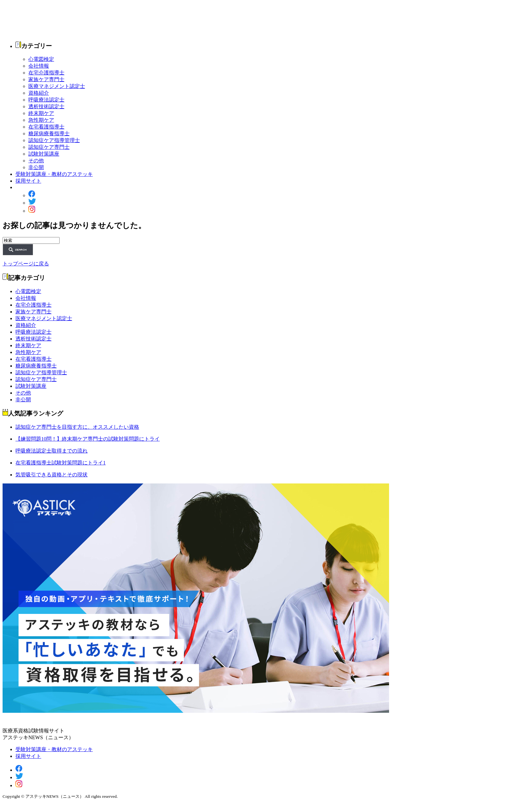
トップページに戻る (26, 263)
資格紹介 (38, 93)
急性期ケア (41, 120)
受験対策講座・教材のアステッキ (54, 174)
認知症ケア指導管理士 (54, 140)
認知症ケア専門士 (49, 147)
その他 (36, 160)
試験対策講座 (43, 154)
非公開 (36, 167)
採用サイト (28, 181)
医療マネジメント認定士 (56, 86)
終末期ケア (41, 113)
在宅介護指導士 (46, 72)
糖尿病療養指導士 (49, 133)
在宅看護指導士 (46, 126)
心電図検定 (41, 59)
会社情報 (38, 66)
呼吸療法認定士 (46, 99)
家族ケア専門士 (46, 79)
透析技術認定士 (46, 106)
